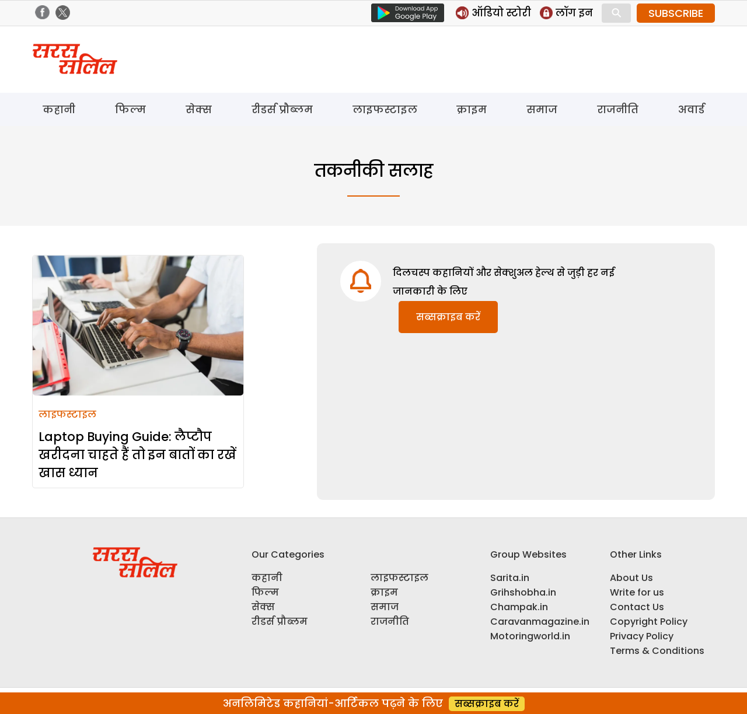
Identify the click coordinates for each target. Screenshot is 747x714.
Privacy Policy (641, 636)
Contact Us (637, 607)
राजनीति (617, 109)
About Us (631, 577)
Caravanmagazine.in (539, 621)
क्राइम (471, 109)
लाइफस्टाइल (384, 109)
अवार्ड (691, 109)
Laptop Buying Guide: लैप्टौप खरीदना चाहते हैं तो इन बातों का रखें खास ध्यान (137, 454)
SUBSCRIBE (675, 13)
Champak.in (519, 607)
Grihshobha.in (523, 592)
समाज (541, 109)
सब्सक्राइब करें (448, 317)
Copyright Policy (648, 621)
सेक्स (199, 109)
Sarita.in (509, 577)
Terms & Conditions (657, 650)
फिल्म (130, 109)
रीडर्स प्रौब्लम (282, 109)
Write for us (637, 592)
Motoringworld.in (530, 636)
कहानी (59, 109)
